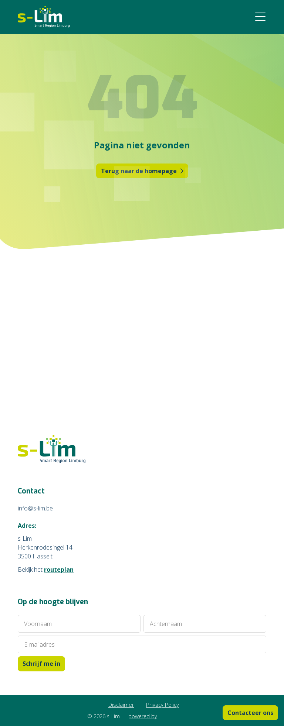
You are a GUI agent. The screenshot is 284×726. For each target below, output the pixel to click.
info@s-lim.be (35, 508)
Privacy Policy (162, 704)
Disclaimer (121, 704)
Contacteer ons (250, 713)
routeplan (59, 569)
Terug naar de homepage (142, 171)
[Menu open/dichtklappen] (260, 17)
